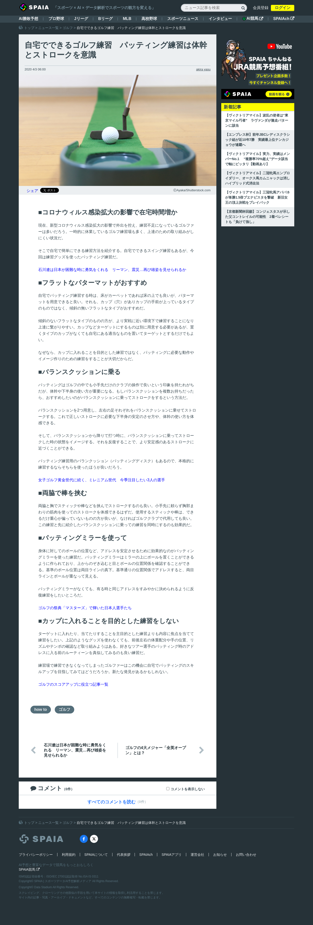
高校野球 (149, 19)
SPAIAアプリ (172, 855)
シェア (32, 191)
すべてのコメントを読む (111, 802)
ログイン (282, 8)
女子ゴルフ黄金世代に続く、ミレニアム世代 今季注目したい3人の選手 (101, 480)
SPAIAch (283, 19)
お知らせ (220, 855)
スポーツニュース (182, 19)
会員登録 (260, 8)
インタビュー (220, 19)
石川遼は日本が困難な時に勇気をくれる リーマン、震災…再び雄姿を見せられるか (112, 270)
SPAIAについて (96, 855)
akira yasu (203, 69)
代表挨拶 (123, 855)
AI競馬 (252, 18)
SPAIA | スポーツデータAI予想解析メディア (63, 881)
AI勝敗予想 (28, 19)
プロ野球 (56, 19)
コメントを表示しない (188, 789)
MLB (127, 19)
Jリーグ (81, 19)
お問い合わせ (246, 855)
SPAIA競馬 (29, 869)
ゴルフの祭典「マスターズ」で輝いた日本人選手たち (85, 608)
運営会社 (197, 855)
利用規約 (68, 855)
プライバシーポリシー (36, 855)
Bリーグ (105, 19)
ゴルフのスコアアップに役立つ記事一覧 (73, 684)
